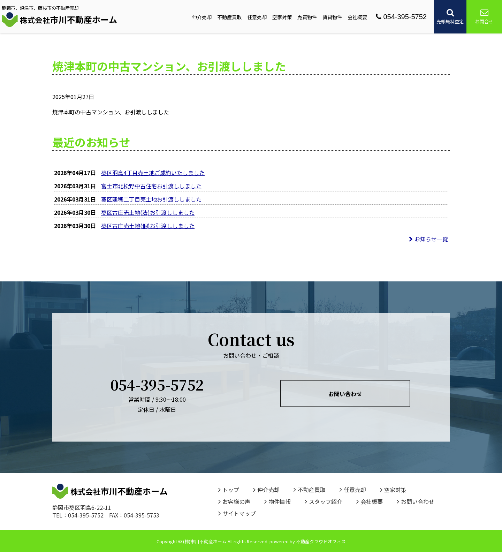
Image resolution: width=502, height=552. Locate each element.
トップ (228, 489)
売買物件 (307, 17)
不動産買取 (229, 17)
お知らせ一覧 (428, 239)
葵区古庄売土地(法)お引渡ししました (148, 212)
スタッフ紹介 (323, 501)
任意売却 (257, 17)
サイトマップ (237, 513)
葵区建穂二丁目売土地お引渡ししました (151, 199)
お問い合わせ (345, 394)
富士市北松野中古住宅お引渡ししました (151, 186)
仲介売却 (202, 17)
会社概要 (357, 17)
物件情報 (277, 501)
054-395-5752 (401, 17)
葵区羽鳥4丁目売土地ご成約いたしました (153, 172)
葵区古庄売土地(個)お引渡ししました (148, 225)
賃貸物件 (332, 17)
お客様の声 (234, 501)
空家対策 (282, 17)
